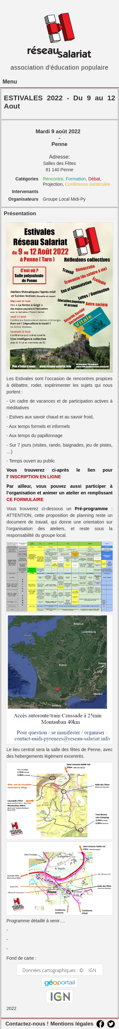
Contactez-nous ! (27, 1024)
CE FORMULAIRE (24, 499)
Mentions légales (71, 1024)
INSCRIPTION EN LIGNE (36, 476)
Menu (10, 81)
